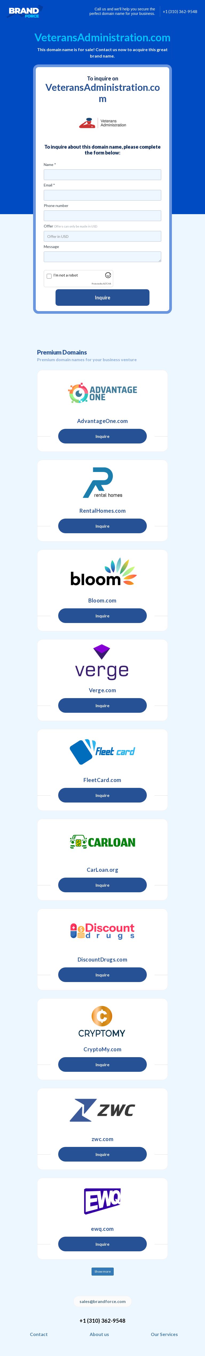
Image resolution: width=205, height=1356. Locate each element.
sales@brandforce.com (103, 1301)
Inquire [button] (102, 436)
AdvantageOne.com (102, 421)
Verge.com (102, 690)
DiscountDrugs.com (103, 959)
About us (99, 1334)
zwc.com (103, 1139)
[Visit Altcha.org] (108, 276)
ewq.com (102, 1228)
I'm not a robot (65, 275)
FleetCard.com (102, 780)
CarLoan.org (103, 869)
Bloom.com (102, 600)
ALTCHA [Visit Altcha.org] (107, 284)
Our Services (164, 1334)
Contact (39, 1334)
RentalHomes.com (102, 510)
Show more (102, 1271)
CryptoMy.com (102, 1049)
